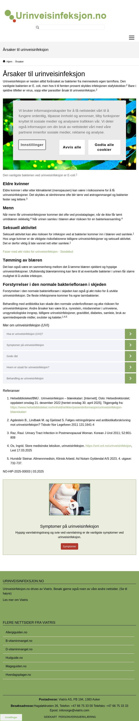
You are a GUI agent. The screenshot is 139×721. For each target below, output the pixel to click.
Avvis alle (72, 147)
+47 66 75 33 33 (117, 705)
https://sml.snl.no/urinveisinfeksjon (108, 445)
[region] (69, 130)
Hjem (9, 61)
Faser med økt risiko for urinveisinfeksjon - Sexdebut (38, 251)
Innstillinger (11, 717)
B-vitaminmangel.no (19, 640)
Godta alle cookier (104, 147)
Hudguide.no (14, 657)
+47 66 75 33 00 (82, 705)
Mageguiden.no (16, 666)
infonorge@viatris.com (74, 710)
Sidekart (50, 716)
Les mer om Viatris (15, 599)
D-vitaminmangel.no (19, 649)
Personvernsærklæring (77, 716)
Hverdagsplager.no (18, 674)
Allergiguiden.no (16, 632)
